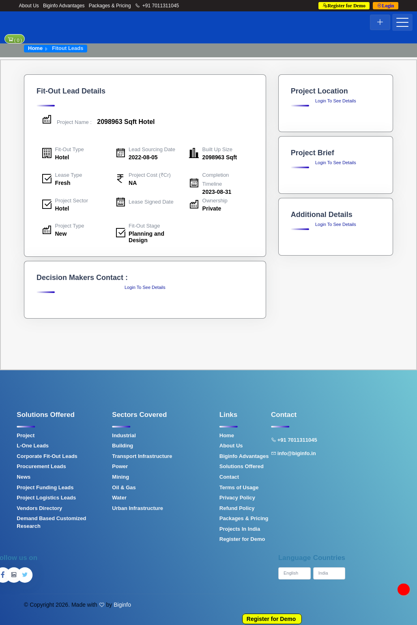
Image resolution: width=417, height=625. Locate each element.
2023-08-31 (217, 192)
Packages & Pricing (110, 6)
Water (70, 498)
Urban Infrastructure (88, 508)
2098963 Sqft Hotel (98, 121)
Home (35, 48)
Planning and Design (146, 236)
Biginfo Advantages (64, 6)
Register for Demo (271, 619)
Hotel (62, 157)
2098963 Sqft (219, 157)
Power (71, 466)
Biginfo (122, 604)
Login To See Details (145, 287)
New (61, 233)
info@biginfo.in (244, 453)
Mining (71, 477)
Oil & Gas (75, 487)
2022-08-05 (143, 157)
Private (211, 208)
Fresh (63, 183)
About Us (29, 6)
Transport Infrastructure (93, 456)
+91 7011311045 (157, 6)
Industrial (75, 435)
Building (73, 446)
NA (133, 183)
